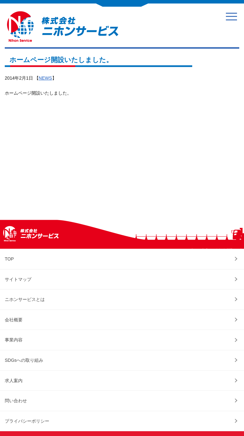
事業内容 (14, 339)
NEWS (45, 78)
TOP (9, 258)
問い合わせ (16, 400)
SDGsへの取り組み (24, 360)
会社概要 (14, 319)
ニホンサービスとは (25, 299)
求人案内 (14, 380)
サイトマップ (18, 279)
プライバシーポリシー (27, 421)
